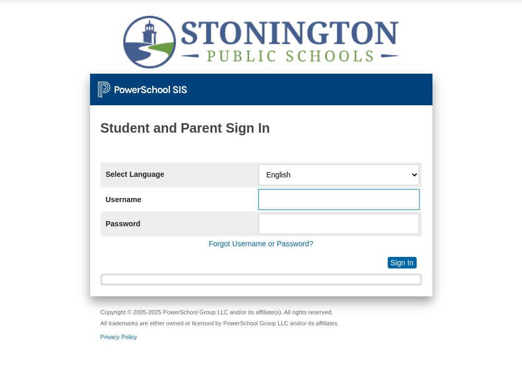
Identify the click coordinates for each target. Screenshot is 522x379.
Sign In (401, 262)
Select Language (135, 174)
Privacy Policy (119, 337)
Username (124, 199)
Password (123, 224)
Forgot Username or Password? (261, 244)
